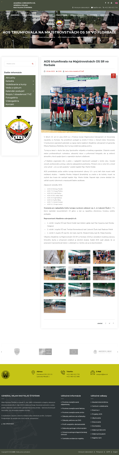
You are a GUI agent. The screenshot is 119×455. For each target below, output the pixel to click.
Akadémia (15, 15)
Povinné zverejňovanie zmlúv (73, 412)
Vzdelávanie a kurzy (20, 84)
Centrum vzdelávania (100, 406)
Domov (25, 37)
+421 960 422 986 (73, 377)
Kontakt (10, 104)
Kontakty (104, 15)
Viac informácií (8, 424)
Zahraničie (92, 15)
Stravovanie (96, 422)
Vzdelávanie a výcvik (32, 15)
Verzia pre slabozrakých (81, 7)
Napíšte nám (96, 7)
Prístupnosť (99, 452)
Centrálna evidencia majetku (73, 438)
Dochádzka (96, 426)
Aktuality (10, 77)
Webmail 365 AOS (99, 430)
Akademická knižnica (100, 402)
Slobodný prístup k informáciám (74, 428)
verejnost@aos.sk (102, 374)
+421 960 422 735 (110, 7)
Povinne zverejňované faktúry (73, 408)
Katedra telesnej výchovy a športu (42, 37)
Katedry (49, 15)
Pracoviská (61, 15)
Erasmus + (96, 410)
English (115, 452)
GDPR (108, 452)
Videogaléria (12, 101)
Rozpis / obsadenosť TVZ (18, 94)
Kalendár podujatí (20, 91)
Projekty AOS (97, 414)
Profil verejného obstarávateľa (73, 424)
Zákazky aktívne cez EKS (71, 420)
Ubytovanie (96, 418)
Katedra (20, 81)
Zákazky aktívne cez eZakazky (73, 416)
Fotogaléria (12, 97)
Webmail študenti (98, 434)
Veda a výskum (77, 15)
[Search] (20, 63)
